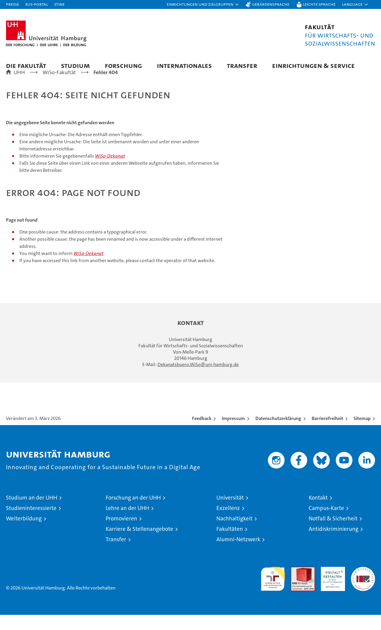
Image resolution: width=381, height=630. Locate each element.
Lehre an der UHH (127, 523)
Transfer (242, 65)
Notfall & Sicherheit (333, 533)
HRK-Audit (331, 585)
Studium (75, 65)
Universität (230, 513)
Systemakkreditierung (363, 585)
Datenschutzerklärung (278, 433)
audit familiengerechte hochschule (273, 591)
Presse (12, 4)
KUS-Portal (36, 4)
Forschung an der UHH (133, 513)
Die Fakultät (26, 65)
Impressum (233, 433)
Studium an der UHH (31, 513)
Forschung (123, 65)
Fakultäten (229, 544)
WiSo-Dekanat (110, 171)
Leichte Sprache (319, 4)
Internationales (184, 65)
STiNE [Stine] (59, 4)
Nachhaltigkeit (234, 533)
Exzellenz (228, 523)
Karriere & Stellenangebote (139, 544)
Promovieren (121, 533)
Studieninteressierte (31, 523)
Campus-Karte (326, 523)
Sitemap (362, 433)
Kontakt (318, 513)
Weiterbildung (24, 533)
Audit (296, 585)
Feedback (201, 433)
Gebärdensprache (270, 4)
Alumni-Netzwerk (238, 554)
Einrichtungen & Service (313, 65)
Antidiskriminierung (333, 544)
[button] (203, 4)
